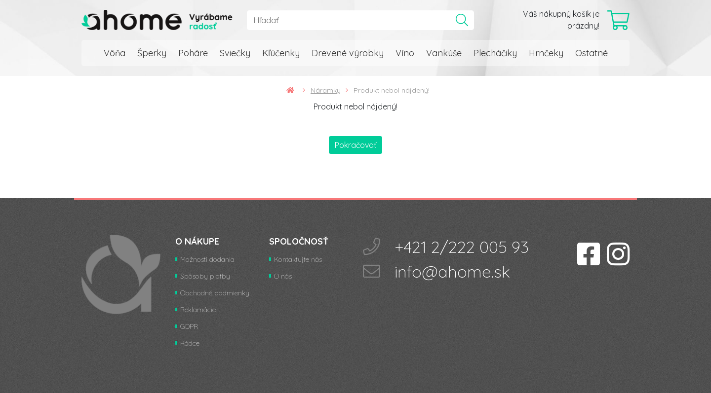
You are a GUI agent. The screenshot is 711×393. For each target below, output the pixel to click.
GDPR (189, 326)
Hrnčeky (546, 53)
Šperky (151, 53)
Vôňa (114, 53)
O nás (283, 276)
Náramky (329, 90)
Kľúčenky (281, 53)
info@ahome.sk (452, 271)
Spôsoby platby (205, 276)
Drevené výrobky (348, 53)
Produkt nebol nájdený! (392, 90)
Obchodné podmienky (214, 292)
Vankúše (444, 53)
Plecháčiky (495, 53)
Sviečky (235, 53)
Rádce (189, 343)
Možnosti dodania (207, 259)
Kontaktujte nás (298, 259)
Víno (404, 53)
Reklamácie (198, 309)
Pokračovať (355, 145)
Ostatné (591, 53)
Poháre (193, 53)
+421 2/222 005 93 (462, 247)
